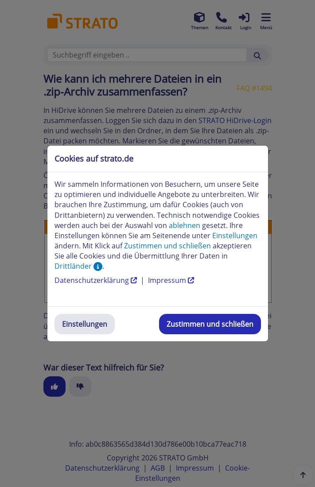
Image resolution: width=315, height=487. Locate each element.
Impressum (171, 280)
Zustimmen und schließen (210, 324)
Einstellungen (84, 324)
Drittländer (78, 266)
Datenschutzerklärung (96, 280)
